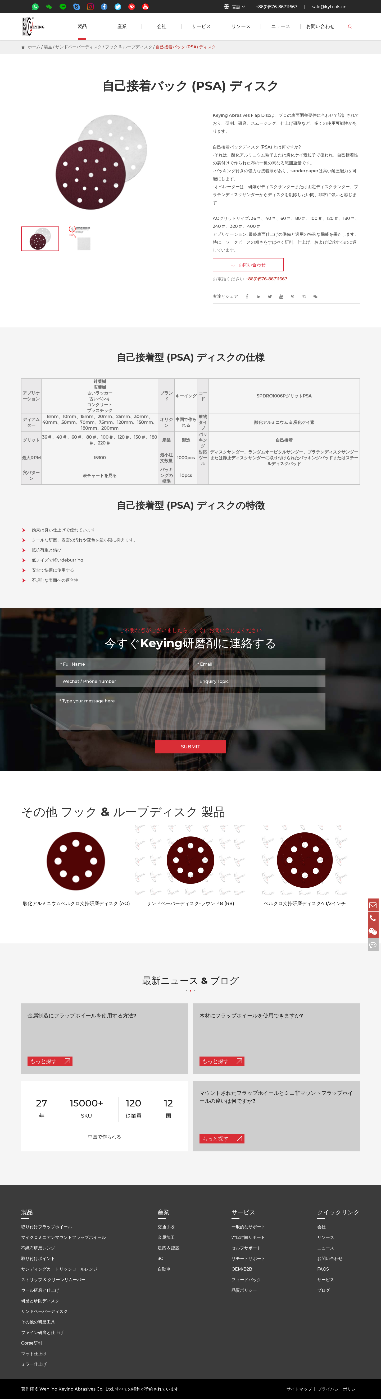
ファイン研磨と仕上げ (42, 1331)
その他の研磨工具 (38, 1320)
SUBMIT (190, 747)
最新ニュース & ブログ (190, 984)
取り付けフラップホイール (46, 1225)
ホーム (34, 46)
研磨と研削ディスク (40, 1299)
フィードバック (246, 1278)
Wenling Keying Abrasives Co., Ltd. (76, 1388)
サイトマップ (299, 1388)
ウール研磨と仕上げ (40, 1289)
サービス (201, 26)
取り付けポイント (38, 1257)
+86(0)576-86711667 (276, 6)
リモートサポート (248, 1257)
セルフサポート (246, 1246)
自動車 (164, 1268)
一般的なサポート (248, 1225)
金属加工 (166, 1236)
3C (160, 1257)
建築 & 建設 (169, 1246)
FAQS (323, 1268)
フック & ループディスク (128, 46)
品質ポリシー (244, 1289)
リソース (241, 26)
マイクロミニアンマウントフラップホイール (63, 1236)
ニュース (280, 26)
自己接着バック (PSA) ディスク (186, 46)
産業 (122, 26)
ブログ (323, 1289)
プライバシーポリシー (339, 1388)
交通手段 (166, 1225)
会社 (161, 26)
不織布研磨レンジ (38, 1246)
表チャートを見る (100, 475)
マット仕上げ (34, 1352)
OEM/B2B (242, 1268)
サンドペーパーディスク (78, 46)
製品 (82, 26)
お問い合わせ (320, 26)
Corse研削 (31, 1342)
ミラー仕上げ (34, 1363)
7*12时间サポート (248, 1236)
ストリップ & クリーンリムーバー (53, 1278)
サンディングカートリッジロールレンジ (59, 1268)
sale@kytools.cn (329, 6)
